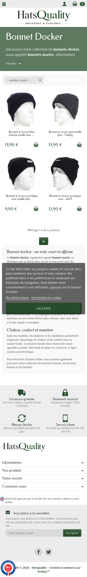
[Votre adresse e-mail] (34, 533)
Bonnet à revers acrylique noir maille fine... (22, 197)
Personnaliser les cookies (46, 298)
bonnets (27, 367)
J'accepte (43, 308)
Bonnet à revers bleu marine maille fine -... (22, 133)
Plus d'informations (18, 298)
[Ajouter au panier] (36, 144)
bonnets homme (51, 363)
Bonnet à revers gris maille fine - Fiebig (65, 133)
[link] (38, 552)
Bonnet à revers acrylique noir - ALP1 (65, 197)
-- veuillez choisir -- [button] (18, 80)
